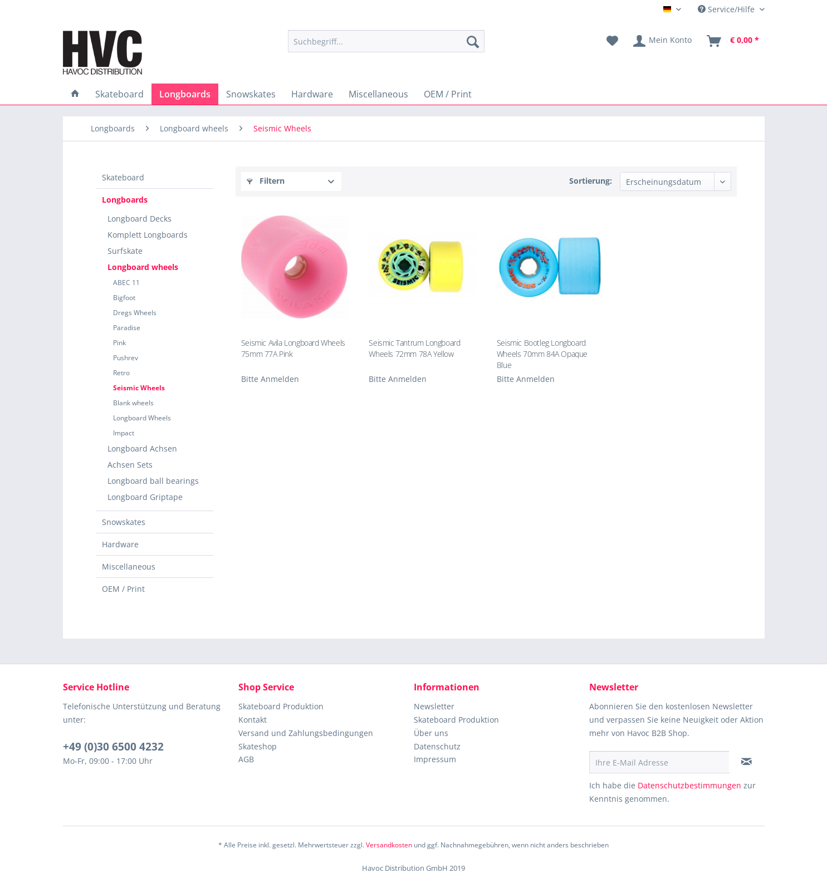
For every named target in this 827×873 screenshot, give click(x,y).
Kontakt (252, 719)
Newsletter (434, 706)
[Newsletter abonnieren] (746, 761)
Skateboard (123, 177)
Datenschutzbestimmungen (689, 785)
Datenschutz (437, 746)
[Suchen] (473, 41)
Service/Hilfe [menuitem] (727, 9)
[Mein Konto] (663, 41)
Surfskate (125, 251)
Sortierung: (590, 180)
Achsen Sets (130, 464)
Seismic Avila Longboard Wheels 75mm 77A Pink (293, 348)
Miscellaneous (128, 566)
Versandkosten (389, 845)
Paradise (126, 327)
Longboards (125, 199)
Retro (121, 372)
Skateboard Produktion (281, 706)
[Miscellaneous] (378, 94)
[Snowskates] (250, 94)
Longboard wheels (142, 267)
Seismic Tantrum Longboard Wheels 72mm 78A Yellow (414, 348)
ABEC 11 (126, 282)
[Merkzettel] (612, 41)
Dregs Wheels (134, 312)
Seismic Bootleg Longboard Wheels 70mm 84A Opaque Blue (542, 353)
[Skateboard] (119, 94)
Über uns (431, 733)
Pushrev (125, 357)
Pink (119, 342)
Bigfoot (124, 297)
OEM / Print (123, 588)
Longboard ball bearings (153, 480)
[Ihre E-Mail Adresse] (659, 762)
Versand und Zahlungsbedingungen (305, 733)
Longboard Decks (139, 218)
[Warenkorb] (733, 41)
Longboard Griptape (145, 497)
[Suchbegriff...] (386, 41)
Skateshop (257, 746)
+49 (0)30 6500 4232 (113, 746)
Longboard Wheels (142, 418)
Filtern (266, 180)
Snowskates (123, 522)
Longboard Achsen (142, 448)
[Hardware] (312, 94)
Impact (123, 433)
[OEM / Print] (447, 94)
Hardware (120, 544)
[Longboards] (184, 94)
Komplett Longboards (147, 234)
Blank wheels (133, 403)
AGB (246, 759)
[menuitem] (386, 41)
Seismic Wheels (139, 388)
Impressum (435, 759)
